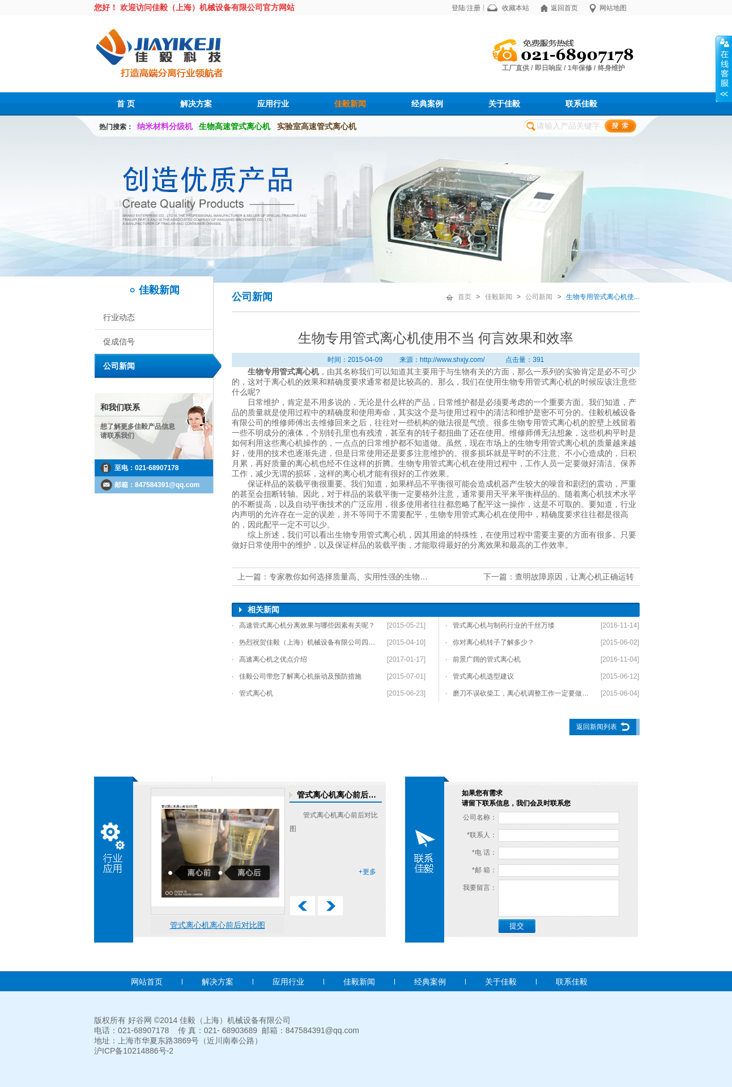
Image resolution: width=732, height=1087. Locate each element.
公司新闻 (119, 365)
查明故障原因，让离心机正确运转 (574, 576)
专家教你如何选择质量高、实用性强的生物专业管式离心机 (372, 576)
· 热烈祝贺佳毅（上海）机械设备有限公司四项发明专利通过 (305, 642)
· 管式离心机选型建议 (479, 676)
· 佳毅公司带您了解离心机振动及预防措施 (296, 676)
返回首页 (564, 8)
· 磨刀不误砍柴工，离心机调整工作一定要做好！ (518, 693)
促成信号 (119, 341)
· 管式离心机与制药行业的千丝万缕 (500, 625)
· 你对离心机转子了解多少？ (489, 642)
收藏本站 (515, 8)
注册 (473, 8)
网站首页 (147, 981)
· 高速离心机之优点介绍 (269, 659)
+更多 (367, 872)
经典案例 (427, 103)
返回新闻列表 (596, 727)
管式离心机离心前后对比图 (217, 925)
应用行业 (273, 103)
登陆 (458, 8)
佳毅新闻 (350, 103)
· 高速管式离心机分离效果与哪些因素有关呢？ (303, 625)
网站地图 (613, 8)
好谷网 (140, 1020)
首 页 (126, 103)
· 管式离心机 (252, 693)
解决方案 (196, 103)
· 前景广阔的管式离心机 (483, 659)
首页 (464, 297)
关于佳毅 (504, 103)
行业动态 (119, 317)
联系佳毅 (581, 103)
